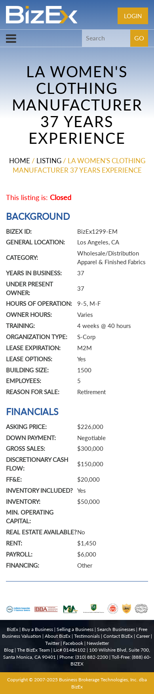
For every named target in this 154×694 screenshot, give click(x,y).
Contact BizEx (118, 636)
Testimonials (87, 636)
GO (139, 38)
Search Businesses (116, 629)
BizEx (12, 629)
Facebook (73, 643)
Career (143, 636)
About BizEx (57, 636)
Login (133, 15)
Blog (8, 650)
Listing (48, 160)
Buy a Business (37, 629)
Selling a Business (75, 629)
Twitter (52, 643)
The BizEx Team (33, 650)
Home (19, 160)
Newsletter (98, 643)
